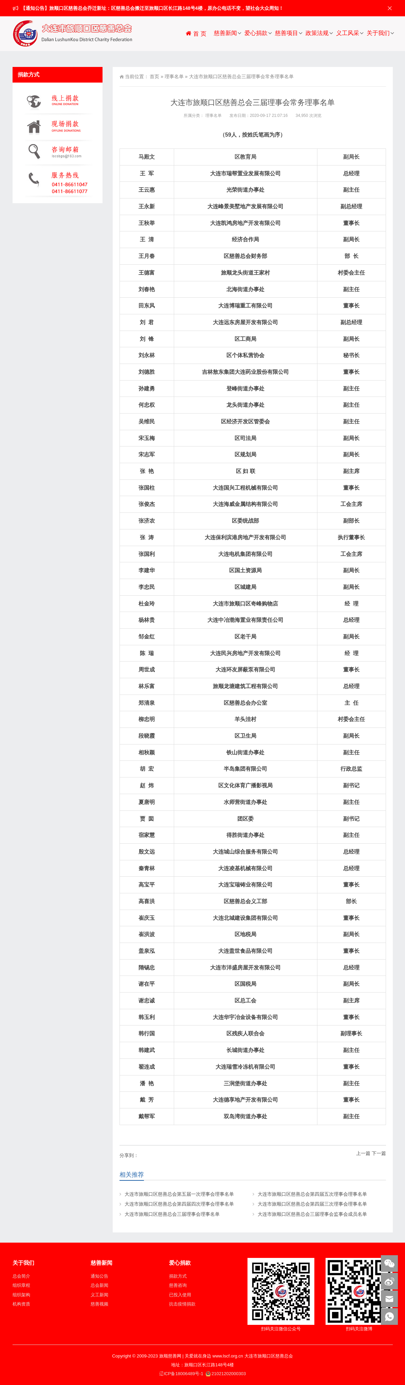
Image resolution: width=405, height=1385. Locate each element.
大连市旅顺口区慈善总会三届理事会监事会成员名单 (312, 1214)
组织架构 (21, 1294)
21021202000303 (226, 1373)
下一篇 (379, 1153)
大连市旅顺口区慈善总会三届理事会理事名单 (172, 1214)
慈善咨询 (178, 1285)
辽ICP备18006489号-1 (182, 1373)
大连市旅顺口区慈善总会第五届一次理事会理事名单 (179, 1194)
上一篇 (363, 1153)
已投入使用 (180, 1294)
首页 (154, 76)
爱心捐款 (256, 33)
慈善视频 (99, 1304)
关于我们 (378, 33)
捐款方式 (178, 1276)
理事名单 (174, 76)
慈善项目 (286, 33)
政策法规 (317, 33)
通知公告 (99, 1276)
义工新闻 (99, 1294)
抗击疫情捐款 (182, 1304)
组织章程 (21, 1285)
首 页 (195, 33)
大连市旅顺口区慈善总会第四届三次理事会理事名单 (312, 1204)
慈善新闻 (225, 33)
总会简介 (21, 1276)
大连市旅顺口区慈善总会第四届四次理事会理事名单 (179, 1204)
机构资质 (21, 1304)
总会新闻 (99, 1285)
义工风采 (347, 33)
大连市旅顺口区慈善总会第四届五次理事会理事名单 (312, 1194)
